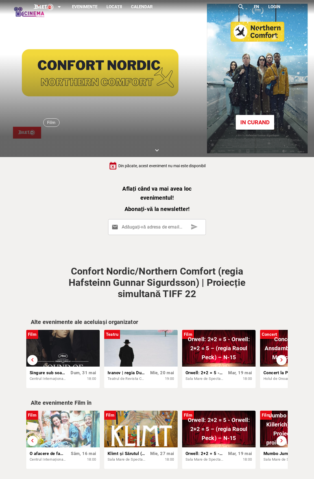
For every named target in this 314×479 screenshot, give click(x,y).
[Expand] (48, 7)
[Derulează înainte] (281, 360)
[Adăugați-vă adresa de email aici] (158, 227)
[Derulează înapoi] (32, 360)
